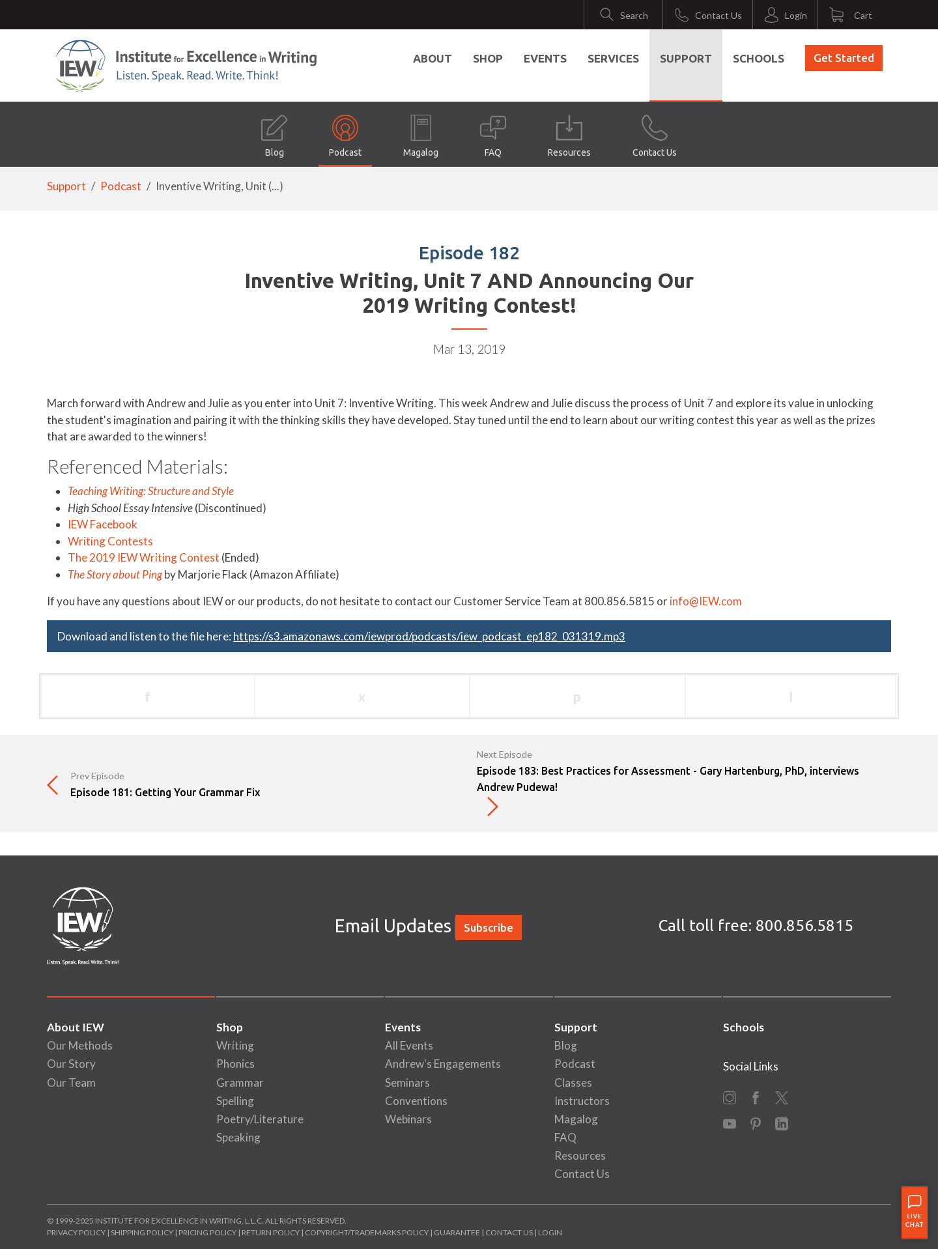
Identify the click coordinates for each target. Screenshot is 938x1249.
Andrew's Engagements (443, 1063)
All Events (409, 1045)
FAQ (493, 136)
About (432, 58)
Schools (758, 58)
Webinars (408, 1119)
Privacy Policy (76, 1232)
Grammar (240, 1082)
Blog (274, 136)
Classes (573, 1082)
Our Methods (80, 1045)
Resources (569, 136)
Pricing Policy (207, 1232)
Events (545, 58)
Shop (488, 58)
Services (613, 58)
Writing (235, 1045)
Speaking (238, 1137)
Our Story (71, 1063)
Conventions (416, 1101)
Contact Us (654, 136)
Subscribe (488, 927)
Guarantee (457, 1232)
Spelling (235, 1101)
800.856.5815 (804, 925)
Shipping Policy (142, 1232)
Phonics (235, 1063)
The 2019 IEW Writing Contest (144, 557)
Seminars (407, 1082)
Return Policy (271, 1232)
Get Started (844, 57)
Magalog (420, 136)
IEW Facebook (102, 524)
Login (550, 1232)
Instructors (582, 1101)
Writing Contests (110, 541)
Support (686, 58)
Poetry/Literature (260, 1119)
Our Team (71, 1082)
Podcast (345, 136)
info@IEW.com (706, 601)
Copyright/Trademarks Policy (367, 1232)
